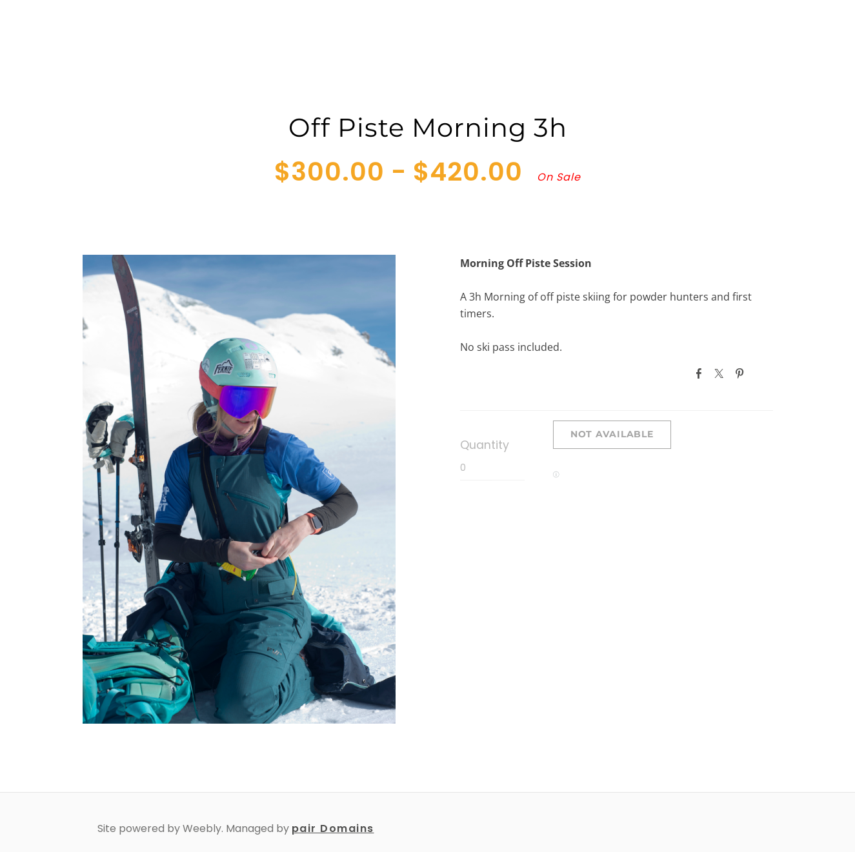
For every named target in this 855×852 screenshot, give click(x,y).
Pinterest (742, 373)
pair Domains (333, 828)
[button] (612, 435)
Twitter (721, 373)
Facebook (701, 373)
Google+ (762, 373)
